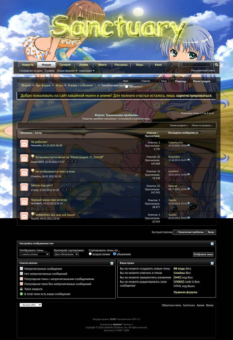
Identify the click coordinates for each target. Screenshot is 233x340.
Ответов (151, 132)
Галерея (65, 64)
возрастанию (99, 254)
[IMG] (177, 277)
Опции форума (65, 70)
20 (158, 156)
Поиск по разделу (201, 125)
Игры (139, 64)
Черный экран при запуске (49, 200)
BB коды (179, 268)
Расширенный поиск (203, 70)
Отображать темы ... (33, 250)
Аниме (83, 64)
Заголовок (26, 132)
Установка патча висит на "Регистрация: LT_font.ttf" (69, 157)
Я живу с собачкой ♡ (82, 85)
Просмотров (152, 136)
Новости (27, 64)
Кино (158, 64)
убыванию (122, 254)
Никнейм (36, 145)
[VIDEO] (179, 282)
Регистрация (201, 81)
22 (158, 186)
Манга (102, 64)
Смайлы (179, 273)
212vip (34, 190)
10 (158, 171)
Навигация (85, 70)
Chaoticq (36, 176)
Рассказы (121, 64)
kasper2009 (37, 161)
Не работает (39, 142)
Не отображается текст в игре (55, 171)
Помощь (180, 81)
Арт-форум (43, 85)
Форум (46, 64)
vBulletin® (118, 324)
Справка (49, 70)
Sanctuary (189, 305)
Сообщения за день (30, 70)
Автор (38, 132)
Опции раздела (178, 125)
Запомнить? (134, 86)
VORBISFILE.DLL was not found (55, 215)
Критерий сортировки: (69, 250)
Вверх (211, 232)
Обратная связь (171, 305)
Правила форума (185, 292)
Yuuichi (35, 218)
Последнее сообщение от (184, 132)
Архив (200, 305)
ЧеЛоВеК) (36, 203)
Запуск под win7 (42, 185)
